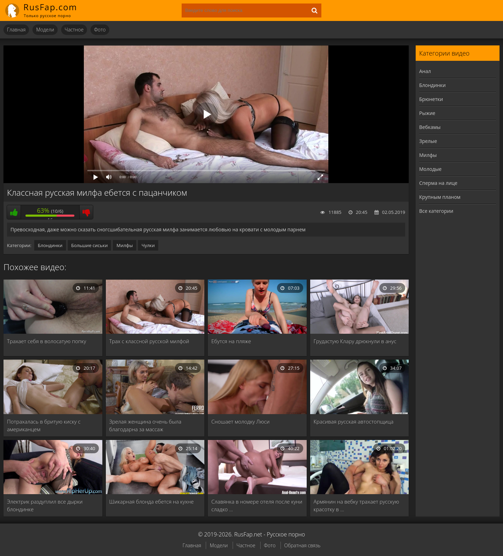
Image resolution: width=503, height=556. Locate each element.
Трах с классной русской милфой (149, 341)
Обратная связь (302, 545)
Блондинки (50, 245)
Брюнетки (431, 99)
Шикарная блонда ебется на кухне (151, 501)
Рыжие (427, 113)
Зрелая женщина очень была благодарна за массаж (145, 425)
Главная (16, 29)
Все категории (436, 211)
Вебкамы (429, 127)
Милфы (124, 245)
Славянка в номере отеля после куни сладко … (256, 505)
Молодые (430, 169)
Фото (99, 29)
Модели (45, 29)
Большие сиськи (89, 245)
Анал (425, 71)
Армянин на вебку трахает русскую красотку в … (356, 505)
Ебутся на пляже (231, 341)
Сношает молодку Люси (240, 421)
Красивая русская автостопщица (354, 421)
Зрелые (428, 141)
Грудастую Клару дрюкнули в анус (355, 341)
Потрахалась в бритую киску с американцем (43, 425)
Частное (74, 29)
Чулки (148, 245)
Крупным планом (439, 197)
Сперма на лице (438, 183)
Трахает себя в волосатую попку (46, 341)
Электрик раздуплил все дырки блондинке (45, 505)
